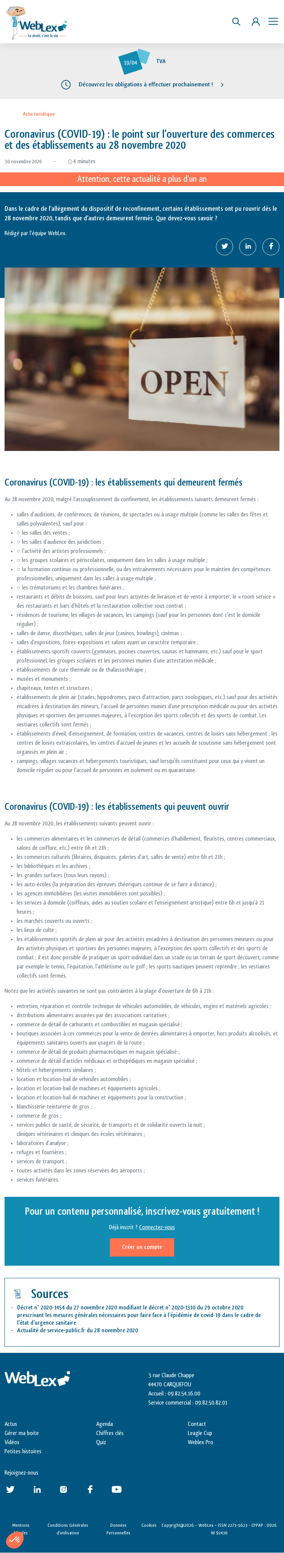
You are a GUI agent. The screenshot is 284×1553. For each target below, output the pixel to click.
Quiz (101, 1442)
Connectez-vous (157, 1227)
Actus (11, 1424)
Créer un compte (142, 1247)
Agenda (104, 1424)
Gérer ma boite (22, 1433)
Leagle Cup (200, 1433)
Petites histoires (23, 1451)
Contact (197, 1424)
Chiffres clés (110, 1433)
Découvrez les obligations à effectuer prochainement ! (146, 84)
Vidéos (12, 1442)
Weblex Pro (200, 1442)
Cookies (149, 1525)
